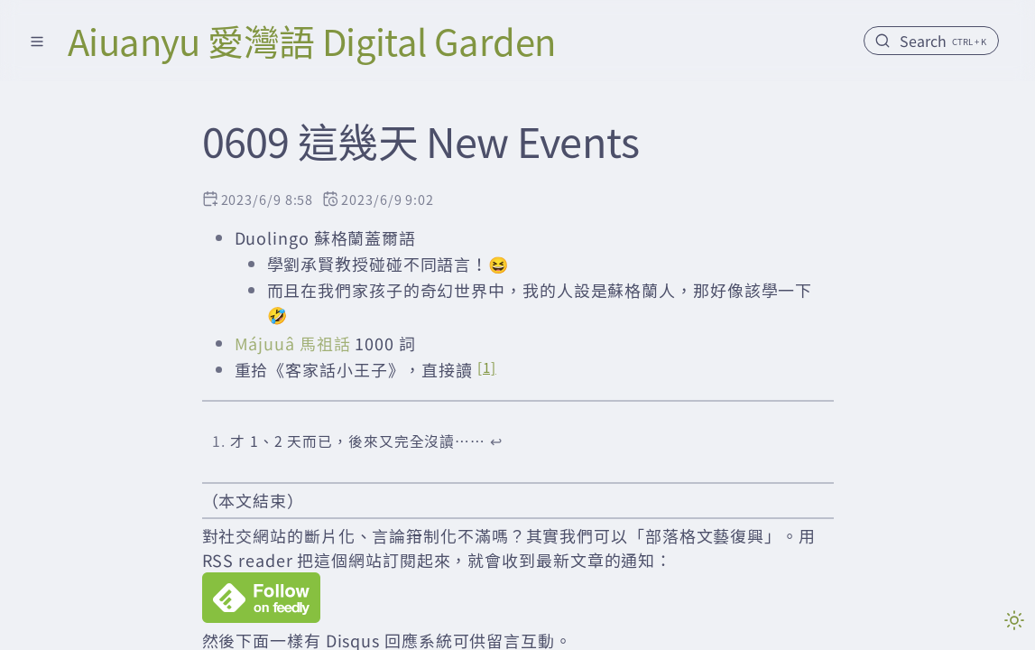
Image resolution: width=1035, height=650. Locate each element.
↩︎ (496, 441)
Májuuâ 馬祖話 (293, 343)
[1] (486, 367)
